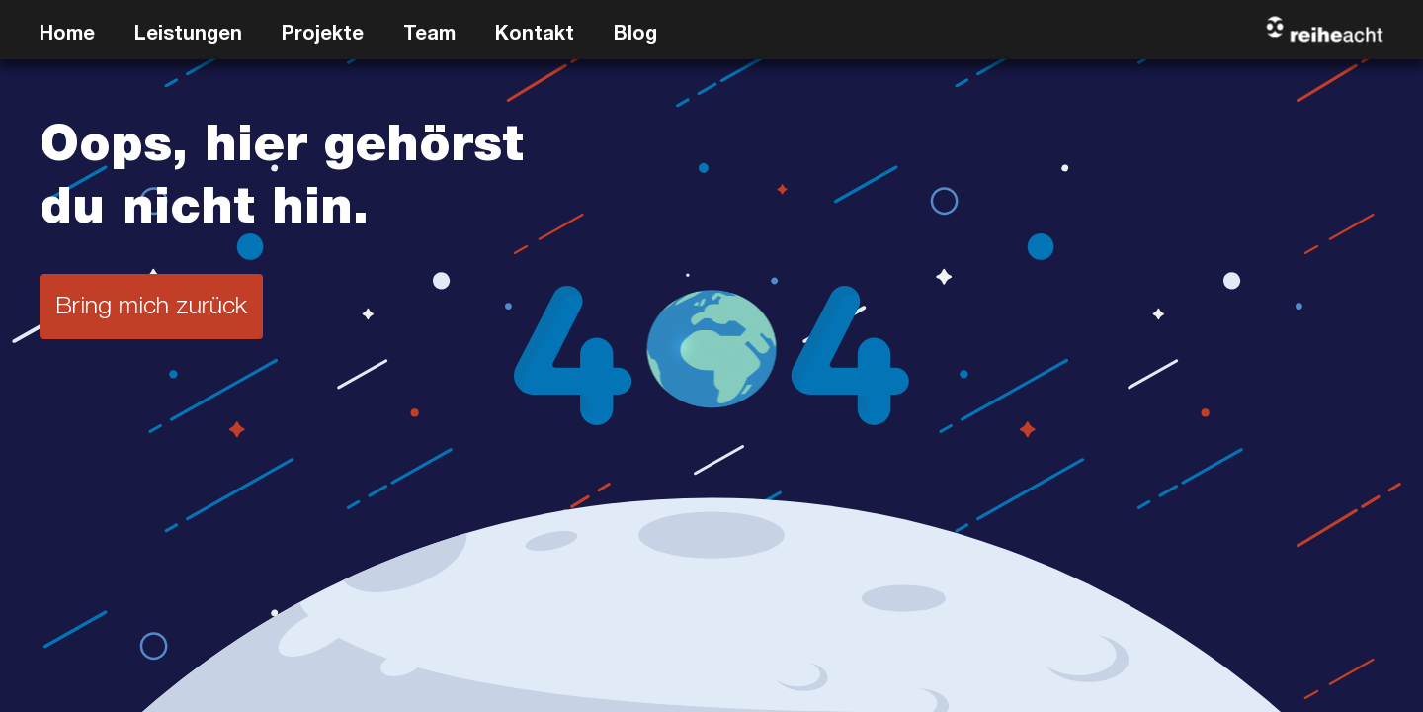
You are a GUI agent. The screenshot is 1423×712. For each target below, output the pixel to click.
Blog (635, 35)
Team (429, 35)
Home (67, 35)
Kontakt (534, 35)
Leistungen (188, 35)
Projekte (323, 35)
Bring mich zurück (151, 308)
